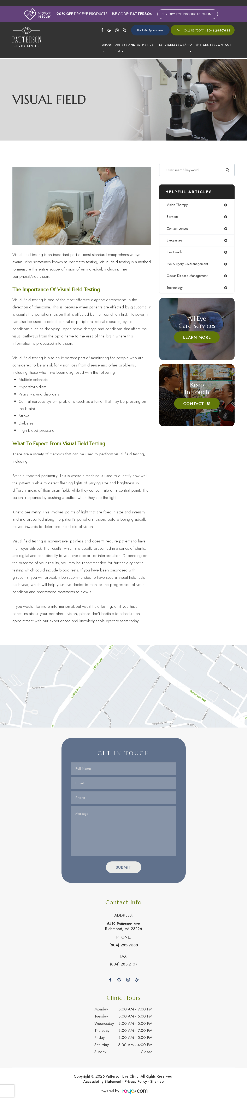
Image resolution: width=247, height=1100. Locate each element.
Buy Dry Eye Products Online (187, 14)
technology (183, 290)
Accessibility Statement (102, 1080)
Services (166, 45)
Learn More (201, 340)
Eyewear (181, 45)
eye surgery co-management (196, 266)
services (180, 217)
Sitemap (157, 1080)
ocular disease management (196, 278)
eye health (182, 254)
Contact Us (223, 48)
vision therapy (186, 205)
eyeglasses (182, 241)
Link (123, 684)
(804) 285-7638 (217, 30)
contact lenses (186, 229)
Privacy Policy (136, 1080)
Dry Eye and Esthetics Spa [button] (134, 48)
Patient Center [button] (202, 47)
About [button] (107, 47)
